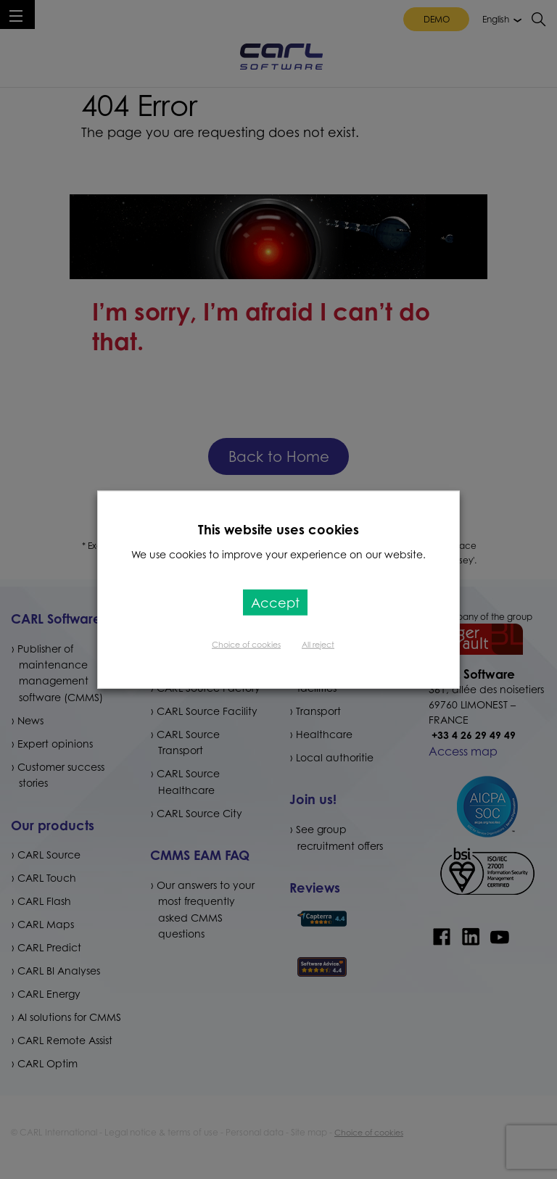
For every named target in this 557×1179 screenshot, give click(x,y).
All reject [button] (318, 644)
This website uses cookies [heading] (278, 529)
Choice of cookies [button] (246, 644)
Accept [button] (275, 602)
